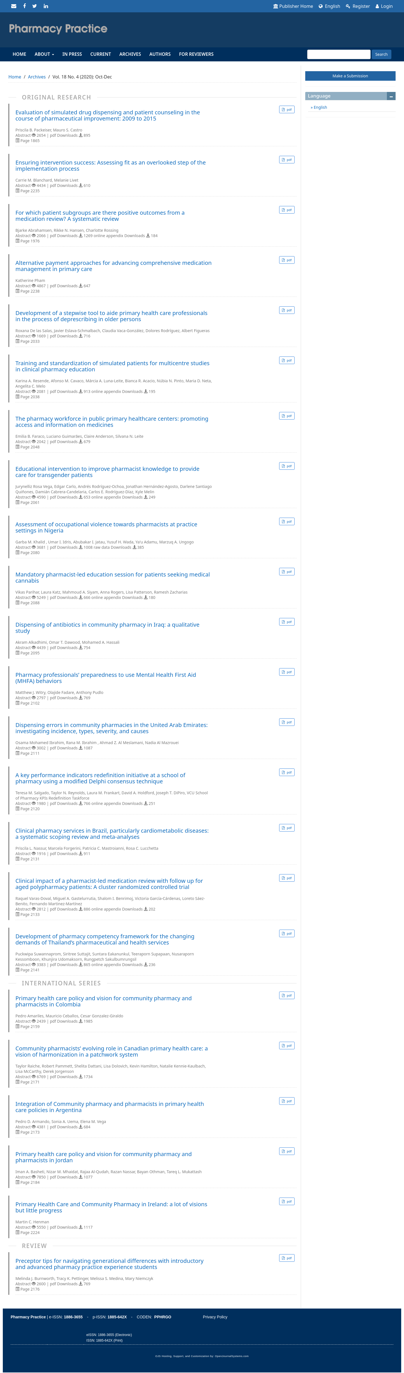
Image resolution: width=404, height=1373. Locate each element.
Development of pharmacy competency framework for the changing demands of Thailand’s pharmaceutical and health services (104, 939)
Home (19, 54)
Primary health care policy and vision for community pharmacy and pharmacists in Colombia (103, 1001)
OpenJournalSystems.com (232, 1356)
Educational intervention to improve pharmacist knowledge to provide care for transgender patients (107, 472)
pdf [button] (288, 109)
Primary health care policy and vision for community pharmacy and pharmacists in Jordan (103, 1157)
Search (381, 54)
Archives (130, 54)
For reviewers (196, 54)
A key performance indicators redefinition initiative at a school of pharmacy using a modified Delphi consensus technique (100, 778)
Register (358, 6)
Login (384, 6)
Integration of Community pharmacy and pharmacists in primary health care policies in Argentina (109, 1107)
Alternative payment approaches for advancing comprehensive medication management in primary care (113, 266)
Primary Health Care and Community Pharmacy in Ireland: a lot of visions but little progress (111, 1207)
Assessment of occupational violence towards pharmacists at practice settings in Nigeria (106, 527)
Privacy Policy (215, 1317)
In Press (72, 54)
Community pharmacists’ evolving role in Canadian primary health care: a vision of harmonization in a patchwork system (111, 1051)
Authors (160, 54)
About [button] (44, 54)
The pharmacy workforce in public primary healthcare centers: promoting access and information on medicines (111, 422)
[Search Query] (339, 54)
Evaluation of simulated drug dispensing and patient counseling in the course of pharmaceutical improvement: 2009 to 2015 (107, 115)
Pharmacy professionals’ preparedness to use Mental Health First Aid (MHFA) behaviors (105, 678)
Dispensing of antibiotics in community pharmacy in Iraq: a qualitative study (107, 628)
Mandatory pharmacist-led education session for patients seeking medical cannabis (112, 577)
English (329, 6)
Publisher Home (293, 6)
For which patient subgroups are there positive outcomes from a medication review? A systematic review (100, 216)
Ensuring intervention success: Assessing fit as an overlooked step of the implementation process (110, 165)
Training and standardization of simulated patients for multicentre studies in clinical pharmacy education (112, 366)
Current (100, 54)
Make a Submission (350, 75)
